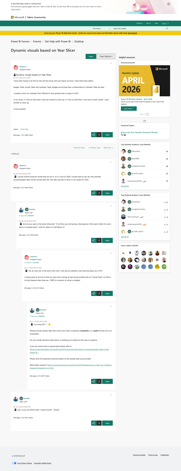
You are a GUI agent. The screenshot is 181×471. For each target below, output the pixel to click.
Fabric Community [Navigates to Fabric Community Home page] (36, 17)
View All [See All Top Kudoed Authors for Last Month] (125, 236)
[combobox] (140, 28)
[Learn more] (129, 108)
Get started (132, 33)
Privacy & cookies (139, 455)
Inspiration (62, 17)
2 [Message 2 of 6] (20, 418)
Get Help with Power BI (58, 41)
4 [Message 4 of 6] (26, 235)
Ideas (72, 17)
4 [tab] (145, 114)
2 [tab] (142, 114)
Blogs (93, 17)
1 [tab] (140, 114)
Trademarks (164, 455)
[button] (91, 56)
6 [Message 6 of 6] (37, 376)
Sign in (148, 23)
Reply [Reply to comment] (107, 193)
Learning (103, 17)
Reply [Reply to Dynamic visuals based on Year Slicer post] (107, 135)
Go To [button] (164, 23)
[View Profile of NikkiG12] (22, 66)
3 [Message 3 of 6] (20, 187)
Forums (51, 17)
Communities (82, 17)
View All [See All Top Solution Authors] (125, 186)
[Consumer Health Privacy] (42, 463)
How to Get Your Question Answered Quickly (139, 132)
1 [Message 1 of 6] (20, 135)
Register (139, 23)
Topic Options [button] (105, 56)
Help (156, 23)
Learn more (15, 9)
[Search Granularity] (101, 28)
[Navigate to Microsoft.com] (17, 17)
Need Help (24, 129)
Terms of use (153, 455)
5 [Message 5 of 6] (31, 288)
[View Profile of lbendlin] (32, 209)
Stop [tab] (147, 114)
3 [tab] (143, 114)
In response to (26, 216)
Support (113, 17)
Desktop (79, 41)
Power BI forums (20, 41)
